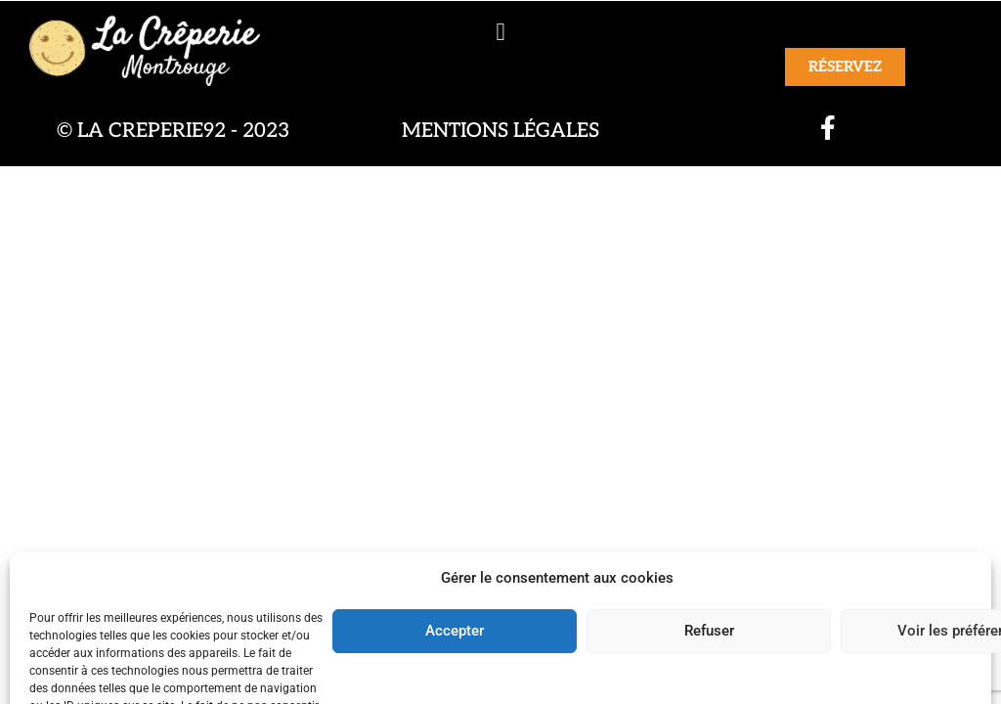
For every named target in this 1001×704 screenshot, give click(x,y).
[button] (500, 31)
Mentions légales (500, 130)
